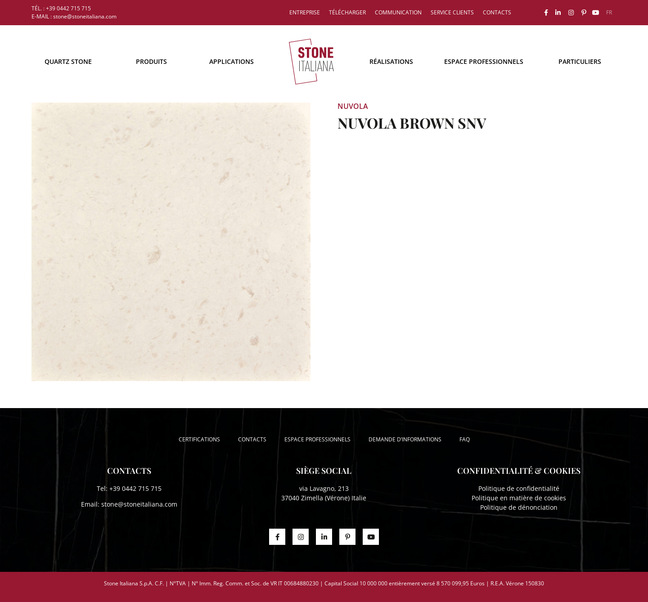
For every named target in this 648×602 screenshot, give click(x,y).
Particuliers (579, 61)
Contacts (497, 12)
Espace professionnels (483, 61)
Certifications (199, 439)
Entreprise (304, 12)
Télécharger (347, 12)
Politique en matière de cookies (519, 498)
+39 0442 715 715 (135, 488)
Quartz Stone (68, 61)
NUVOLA (353, 106)
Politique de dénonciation (519, 507)
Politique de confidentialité (518, 488)
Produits (151, 61)
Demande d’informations (405, 439)
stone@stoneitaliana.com (139, 504)
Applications (231, 61)
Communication (398, 12)
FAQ (464, 439)
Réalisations (391, 61)
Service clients (452, 12)
